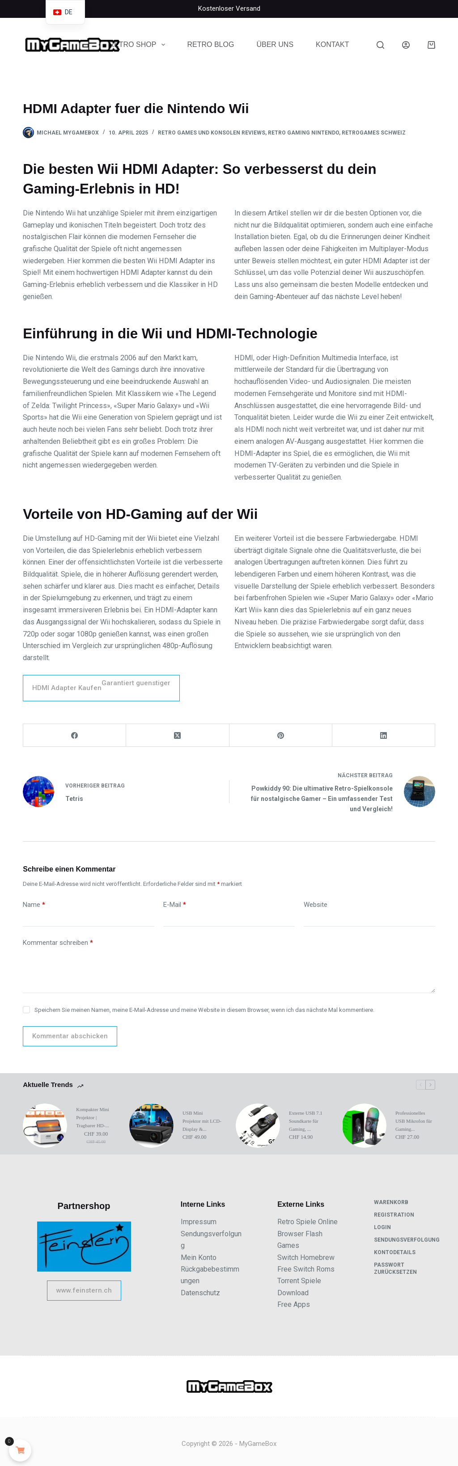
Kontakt (332, 44)
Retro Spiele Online (307, 1221)
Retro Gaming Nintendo (303, 133)
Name (34, 904)
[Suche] (380, 45)
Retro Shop (139, 44)
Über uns (274, 44)
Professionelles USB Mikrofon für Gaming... (413, 1121)
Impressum (198, 1221)
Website (315, 905)
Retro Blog (210, 44)
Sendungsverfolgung (407, 1240)
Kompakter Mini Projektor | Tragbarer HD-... (92, 1117)
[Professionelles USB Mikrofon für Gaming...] (364, 1126)
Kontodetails (395, 1252)
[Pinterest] (280, 735)
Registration (394, 1215)
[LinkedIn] (383, 735)
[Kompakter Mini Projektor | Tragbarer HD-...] (45, 1126)
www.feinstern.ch (84, 1290)
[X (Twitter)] (177, 735)
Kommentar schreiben (58, 942)
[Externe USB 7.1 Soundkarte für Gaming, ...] (258, 1126)
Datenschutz (200, 1293)
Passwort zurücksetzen (395, 1268)
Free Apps (293, 1304)
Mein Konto (198, 1257)
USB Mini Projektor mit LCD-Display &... (201, 1121)
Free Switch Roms (306, 1269)
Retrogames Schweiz (374, 133)
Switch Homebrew (306, 1257)
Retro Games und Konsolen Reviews (211, 133)
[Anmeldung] (406, 45)
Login (382, 1227)
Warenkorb (391, 1202)
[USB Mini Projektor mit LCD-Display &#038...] (151, 1126)
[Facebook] (74, 735)
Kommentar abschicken (70, 1036)
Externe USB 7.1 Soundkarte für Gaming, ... (305, 1121)
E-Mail (174, 904)
